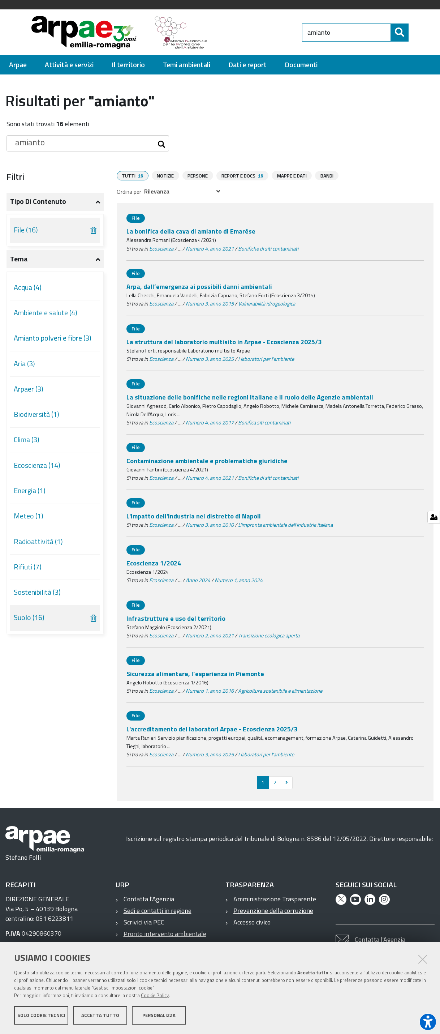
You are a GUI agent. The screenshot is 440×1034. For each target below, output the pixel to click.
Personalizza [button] (159, 1015)
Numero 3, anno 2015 (210, 303)
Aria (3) (24, 363)
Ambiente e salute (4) (45, 312)
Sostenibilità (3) (37, 592)
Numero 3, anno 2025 (210, 359)
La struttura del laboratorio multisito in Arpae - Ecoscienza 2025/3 (224, 341)
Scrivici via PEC (144, 922)
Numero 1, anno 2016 (210, 691)
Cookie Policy (155, 995)
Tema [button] (19, 258)
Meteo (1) (28, 515)
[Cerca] (415, 33)
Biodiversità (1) (36, 414)
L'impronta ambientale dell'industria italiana (285, 525)
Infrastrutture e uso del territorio (175, 618)
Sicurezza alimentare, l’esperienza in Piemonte (195, 673)
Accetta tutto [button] (100, 1015)
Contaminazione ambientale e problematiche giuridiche (207, 460)
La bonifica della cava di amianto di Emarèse (190, 231)
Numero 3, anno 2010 (210, 525)
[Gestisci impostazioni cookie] (433, 517)
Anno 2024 (198, 580)
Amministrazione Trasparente (274, 898)
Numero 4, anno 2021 (210, 248)
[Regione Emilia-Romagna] (258, 32)
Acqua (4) (28, 287)
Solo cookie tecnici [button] (41, 1015)
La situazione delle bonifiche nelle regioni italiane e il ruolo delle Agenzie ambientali (249, 397)
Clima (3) (26, 439)
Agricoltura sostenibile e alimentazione (280, 691)
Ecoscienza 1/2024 (153, 563)
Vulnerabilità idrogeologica (266, 303)
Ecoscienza (161, 248)
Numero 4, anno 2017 (210, 422)
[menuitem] (18, 64)
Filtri (15, 176)
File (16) (26, 230)
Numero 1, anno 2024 (239, 580)
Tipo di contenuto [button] (38, 201)
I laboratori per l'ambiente (266, 359)
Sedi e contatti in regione (157, 910)
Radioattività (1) (38, 541)
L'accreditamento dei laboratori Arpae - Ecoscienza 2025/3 (211, 729)
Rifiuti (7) (28, 566)
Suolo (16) (29, 617)
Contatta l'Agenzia (149, 898)
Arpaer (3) (28, 389)
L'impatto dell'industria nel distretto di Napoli (193, 516)
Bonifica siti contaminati (264, 422)
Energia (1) (30, 490)
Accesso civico (252, 922)
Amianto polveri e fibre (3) (52, 338)
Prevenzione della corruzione (273, 910)
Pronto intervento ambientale (165, 933)
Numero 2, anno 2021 (210, 635)
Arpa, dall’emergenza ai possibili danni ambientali (199, 286)
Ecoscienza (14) (37, 465)
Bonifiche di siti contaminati (268, 248)
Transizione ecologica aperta (268, 635)
